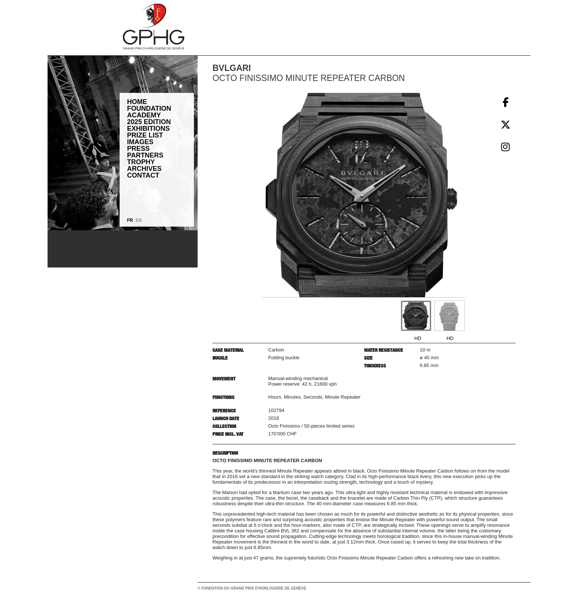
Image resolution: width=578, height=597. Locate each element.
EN (139, 220)
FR (130, 220)
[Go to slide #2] (449, 316)
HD (417, 338)
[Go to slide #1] (416, 316)
